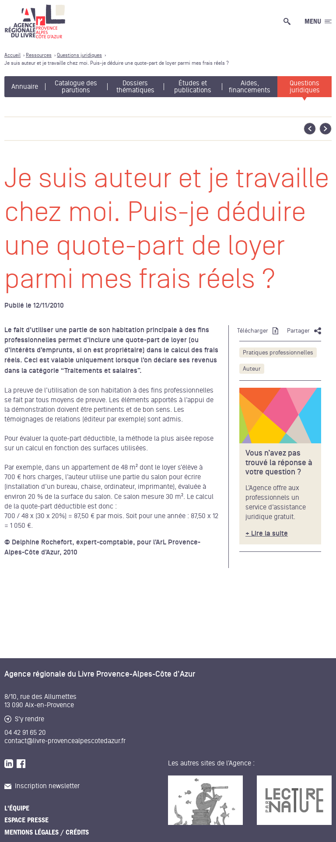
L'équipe (16, 808)
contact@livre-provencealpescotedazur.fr (65, 741)
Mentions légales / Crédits (46, 832)
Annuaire (24, 87)
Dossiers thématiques (135, 86)
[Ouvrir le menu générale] (318, 21)
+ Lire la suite (266, 534)
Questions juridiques (305, 86)
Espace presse (26, 820)
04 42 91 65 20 (25, 733)
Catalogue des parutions (76, 86)
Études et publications (192, 86)
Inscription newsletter (42, 786)
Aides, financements (249, 86)
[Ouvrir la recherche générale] (289, 21)
